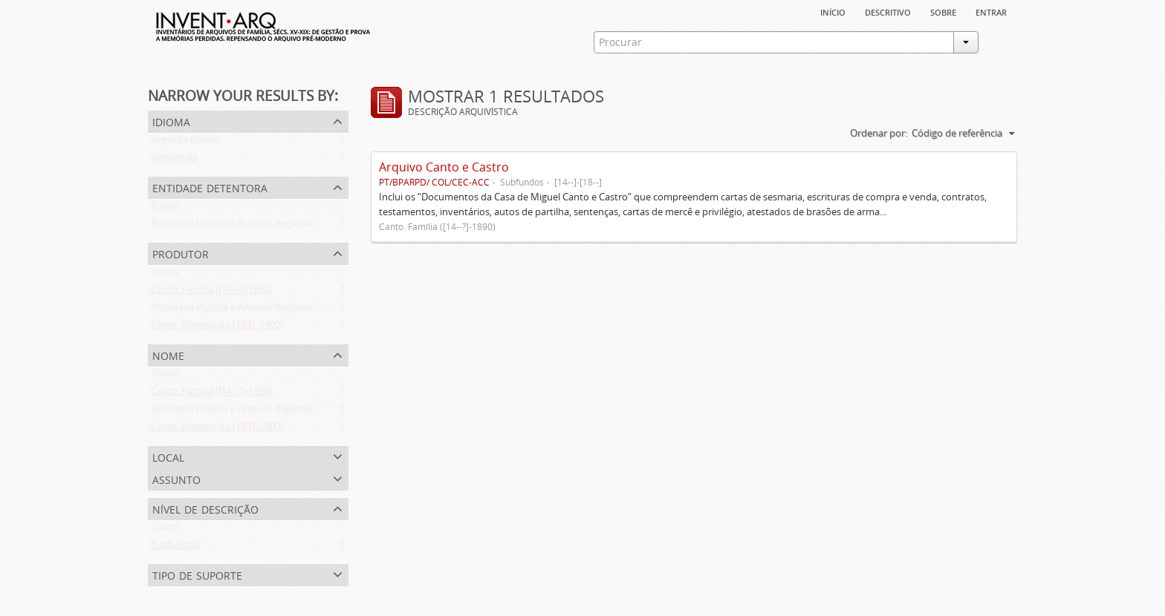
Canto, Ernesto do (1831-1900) (217, 328)
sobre (943, 11)
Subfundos (175, 547)
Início (833, 11)
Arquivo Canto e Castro (444, 167)
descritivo (888, 11)
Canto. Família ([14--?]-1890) (211, 292)
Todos (164, 208)
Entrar (991, 11)
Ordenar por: (878, 133)
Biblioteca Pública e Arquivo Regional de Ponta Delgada (272, 226)
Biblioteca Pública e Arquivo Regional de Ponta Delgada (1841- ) (289, 310)
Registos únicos (185, 142)
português (174, 160)
